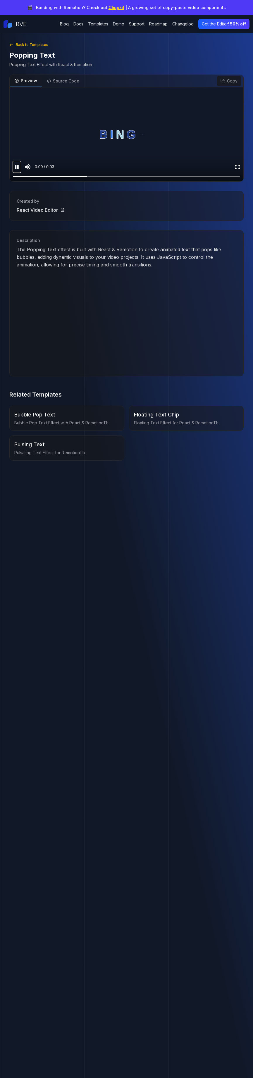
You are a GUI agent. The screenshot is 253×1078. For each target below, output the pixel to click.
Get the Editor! (224, 24)
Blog (64, 23)
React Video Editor (41, 210)
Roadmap (158, 23)
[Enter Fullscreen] (237, 166)
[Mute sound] (27, 167)
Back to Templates (28, 44)
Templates (98, 23)
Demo (118, 23)
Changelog (183, 23)
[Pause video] (16, 166)
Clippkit (116, 7)
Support (136, 23)
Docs (78, 23)
